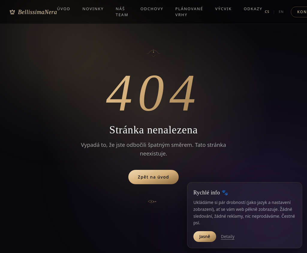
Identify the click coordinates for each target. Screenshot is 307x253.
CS (267, 11)
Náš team (122, 11)
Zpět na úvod (153, 177)
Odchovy (151, 8)
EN (281, 11)
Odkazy (253, 8)
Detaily (227, 236)
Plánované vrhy (189, 11)
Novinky (93, 8)
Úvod (63, 8)
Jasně (204, 236)
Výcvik (223, 8)
